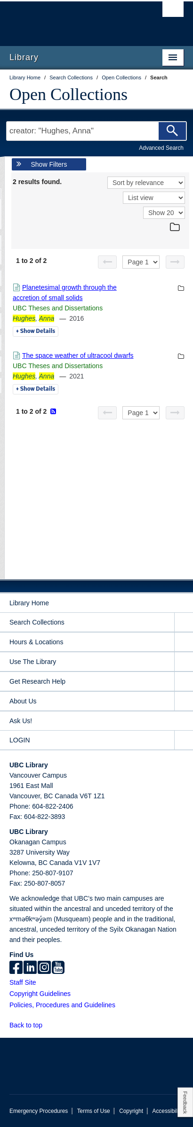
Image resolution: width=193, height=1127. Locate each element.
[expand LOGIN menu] (183, 740)
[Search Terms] (96, 131)
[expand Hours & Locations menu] (183, 642)
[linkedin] (30, 968)
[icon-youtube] (58, 968)
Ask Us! (20, 721)
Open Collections (68, 94)
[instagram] (44, 968)
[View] (154, 198)
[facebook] (16, 968)
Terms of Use (93, 1111)
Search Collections (36, 622)
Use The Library (32, 661)
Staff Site (22, 982)
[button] (47, 1024)
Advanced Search (161, 148)
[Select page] (141, 262)
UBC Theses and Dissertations (58, 308)
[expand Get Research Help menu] (183, 681)
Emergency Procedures (38, 1111)
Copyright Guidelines (40, 993)
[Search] (172, 131)
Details (35, 331)
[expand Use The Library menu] (183, 662)
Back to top (30, 1025)
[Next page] (175, 262)
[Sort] (146, 183)
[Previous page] (107, 262)
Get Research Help (37, 681)
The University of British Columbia (70, 19)
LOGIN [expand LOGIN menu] (19, 740)
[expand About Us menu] (183, 701)
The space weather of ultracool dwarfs (78, 355)
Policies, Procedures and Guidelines (62, 1005)
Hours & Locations (36, 642)
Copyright (131, 1111)
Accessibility (167, 1111)
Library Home (29, 603)
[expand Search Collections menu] (183, 622)
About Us (23, 701)
